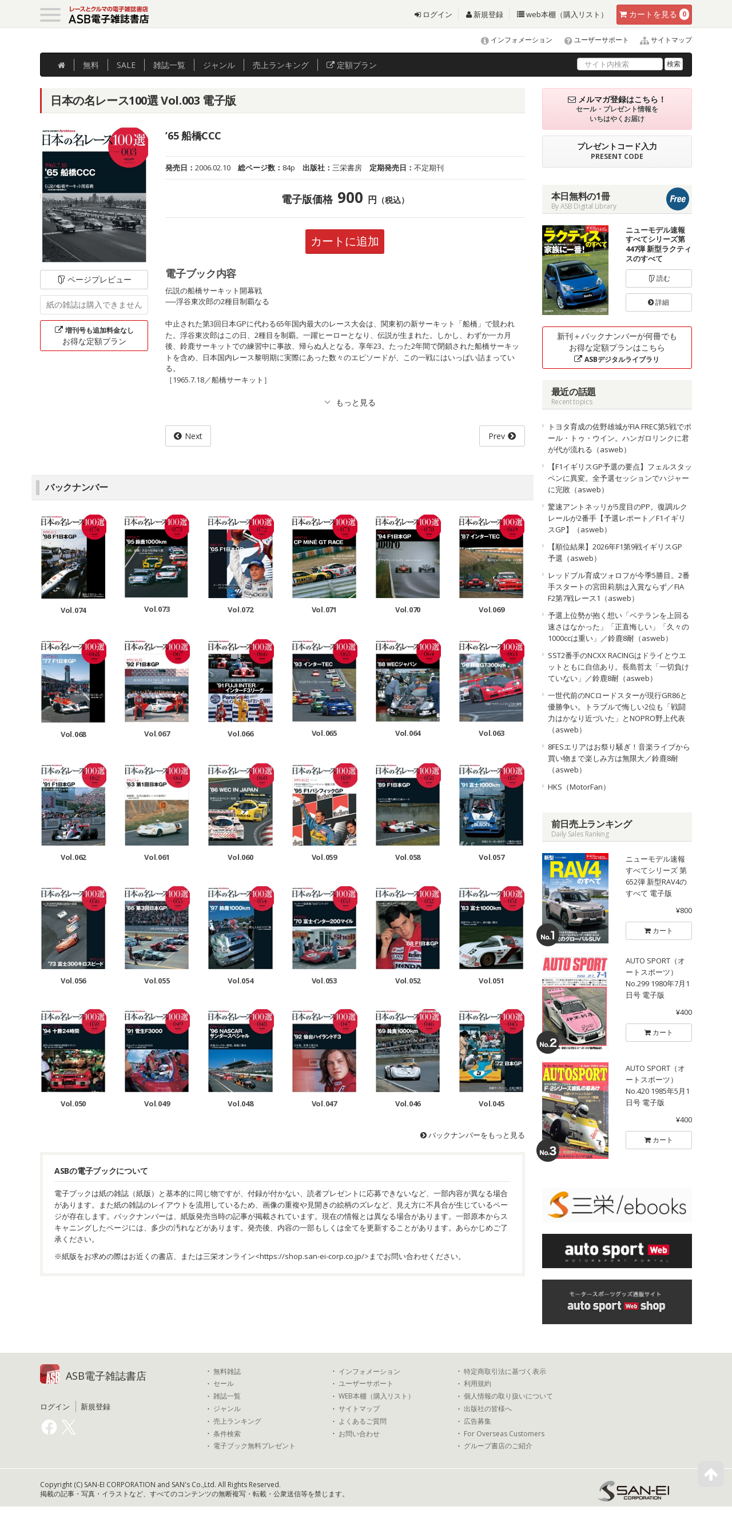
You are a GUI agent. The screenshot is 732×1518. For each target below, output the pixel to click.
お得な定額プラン (94, 335)
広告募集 (477, 1421)
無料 (91, 64)
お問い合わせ (359, 1434)
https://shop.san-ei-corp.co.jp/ (312, 1256)
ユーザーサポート (591, 40)
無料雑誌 (227, 1371)
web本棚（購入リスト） (562, 14)
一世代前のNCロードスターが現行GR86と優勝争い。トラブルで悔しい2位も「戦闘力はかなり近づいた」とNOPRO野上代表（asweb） (617, 712)
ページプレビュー (94, 279)
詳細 (658, 302)
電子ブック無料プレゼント (254, 1446)
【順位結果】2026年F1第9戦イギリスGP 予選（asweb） (619, 552)
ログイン (433, 14)
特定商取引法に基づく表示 (505, 1371)
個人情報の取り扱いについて (508, 1396)
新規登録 (484, 14)
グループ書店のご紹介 (498, 1446)
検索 (674, 64)
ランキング (281, 64)
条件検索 (227, 1434)
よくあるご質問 (363, 1421)
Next (193, 436)
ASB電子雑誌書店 (106, 1375)
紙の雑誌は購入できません (94, 304)
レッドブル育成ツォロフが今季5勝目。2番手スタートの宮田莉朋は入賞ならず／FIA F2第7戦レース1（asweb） (619, 586)
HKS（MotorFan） (579, 787)
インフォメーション (511, 40)
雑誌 (169, 64)
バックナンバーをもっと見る (472, 1135)
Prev (496, 436)
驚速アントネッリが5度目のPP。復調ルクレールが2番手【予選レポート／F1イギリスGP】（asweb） (617, 518)
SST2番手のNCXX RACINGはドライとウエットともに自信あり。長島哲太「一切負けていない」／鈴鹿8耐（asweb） (618, 666)
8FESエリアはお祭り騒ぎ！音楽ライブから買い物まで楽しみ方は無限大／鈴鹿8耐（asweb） (619, 758)
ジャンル (219, 64)
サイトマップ (661, 40)
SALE (126, 64)
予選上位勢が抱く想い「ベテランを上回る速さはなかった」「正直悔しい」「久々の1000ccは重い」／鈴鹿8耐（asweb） (618, 626)
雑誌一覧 (227, 1396)
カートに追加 (345, 241)
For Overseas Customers (504, 1434)
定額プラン (352, 64)
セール (223, 1383)
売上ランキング (237, 1421)
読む (658, 278)
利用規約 (477, 1383)
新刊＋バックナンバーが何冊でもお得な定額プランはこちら (617, 347)
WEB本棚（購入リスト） (377, 1396)
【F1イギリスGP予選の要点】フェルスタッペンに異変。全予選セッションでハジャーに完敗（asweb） (620, 478)
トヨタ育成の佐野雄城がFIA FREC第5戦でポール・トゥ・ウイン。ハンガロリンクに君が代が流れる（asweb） (619, 438)
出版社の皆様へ (488, 1408)
